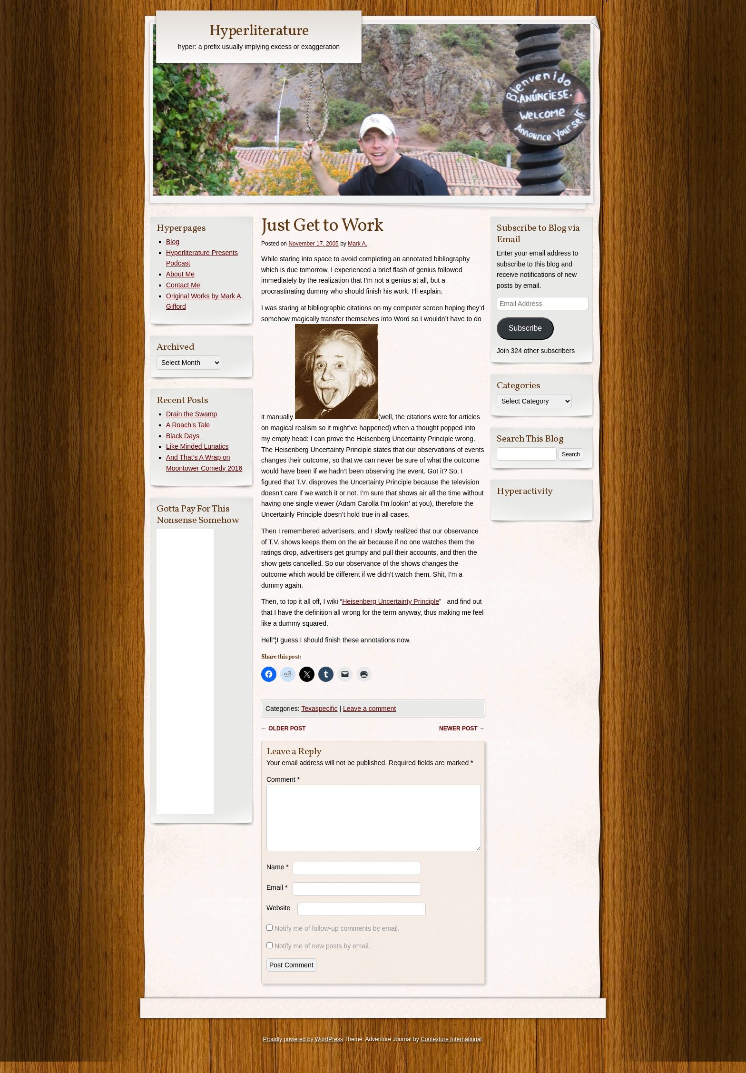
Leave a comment (369, 708)
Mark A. (357, 243)
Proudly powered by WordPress (303, 1050)
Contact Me (183, 285)
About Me (180, 274)
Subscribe (525, 328)
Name (277, 878)
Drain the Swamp (191, 414)
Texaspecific (319, 708)
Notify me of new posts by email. (323, 957)
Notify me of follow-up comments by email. (337, 940)
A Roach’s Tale (188, 425)
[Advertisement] (185, 671)
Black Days (182, 436)
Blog (172, 242)
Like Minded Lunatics (197, 446)
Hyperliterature (259, 31)
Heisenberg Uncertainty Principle (390, 601)
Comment (283, 779)
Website (278, 919)
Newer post (462, 728)
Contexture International (451, 1050)
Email (276, 899)
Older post (283, 728)
